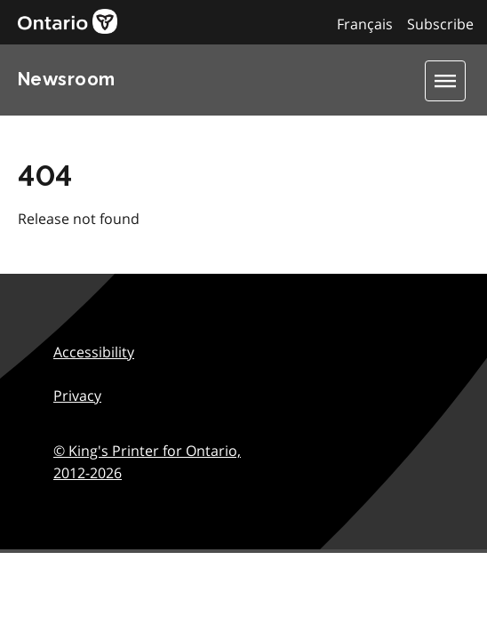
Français (365, 24)
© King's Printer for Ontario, (147, 462)
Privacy (77, 395)
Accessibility (93, 352)
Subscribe (440, 24)
